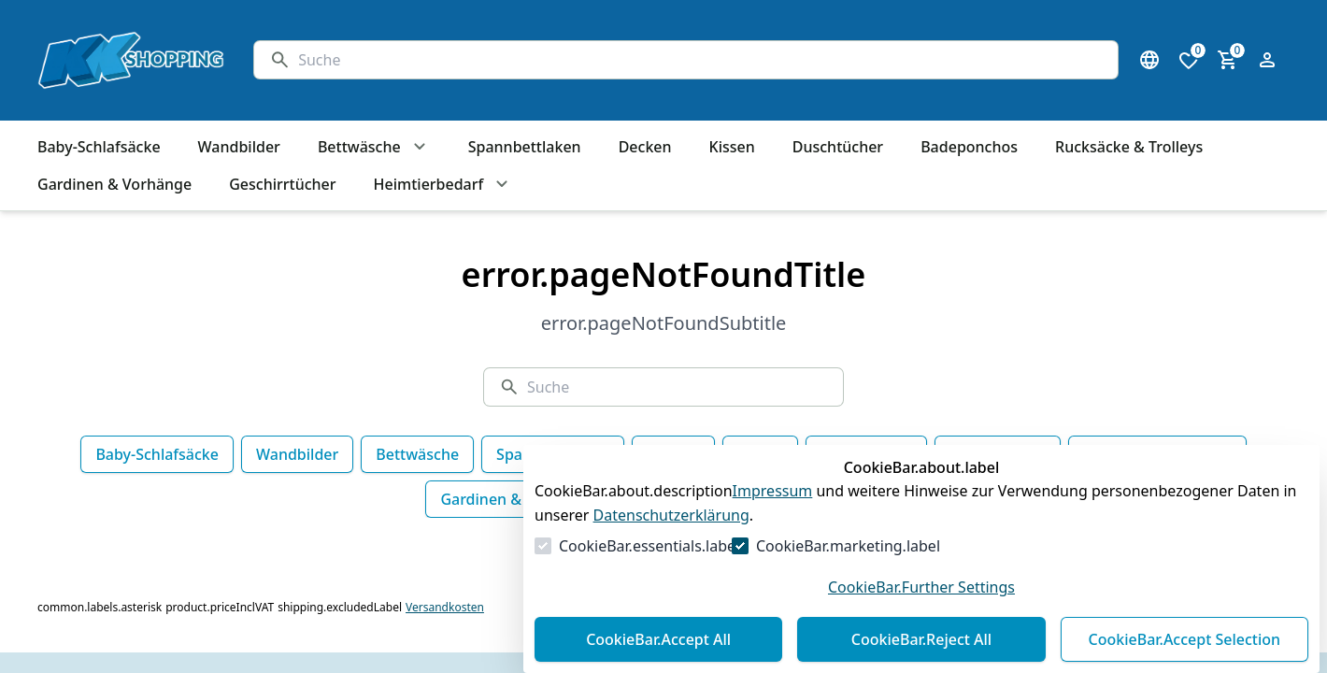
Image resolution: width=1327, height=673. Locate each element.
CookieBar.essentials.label (649, 546)
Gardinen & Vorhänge (517, 499)
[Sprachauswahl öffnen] (1149, 60)
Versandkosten (445, 607)
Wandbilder (297, 454)
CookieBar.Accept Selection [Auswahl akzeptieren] (1185, 639)
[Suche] (700, 60)
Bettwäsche (417, 454)
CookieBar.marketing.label (848, 546)
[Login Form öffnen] (1267, 60)
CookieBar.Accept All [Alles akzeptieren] (658, 639)
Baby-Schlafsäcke (157, 454)
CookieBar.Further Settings (921, 587)
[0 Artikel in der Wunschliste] (1188, 60)
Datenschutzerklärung (671, 515)
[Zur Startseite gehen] (127, 60)
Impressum (773, 490)
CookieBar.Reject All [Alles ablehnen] (921, 639)
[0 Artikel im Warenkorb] (1228, 60)
